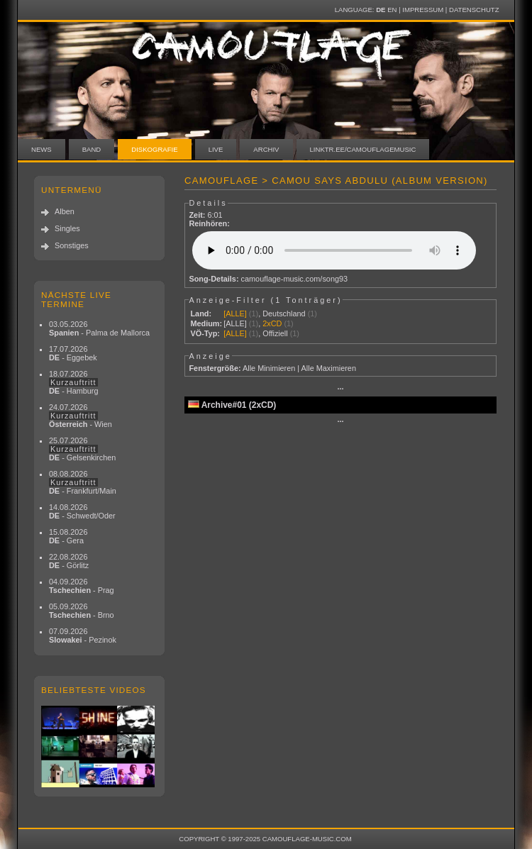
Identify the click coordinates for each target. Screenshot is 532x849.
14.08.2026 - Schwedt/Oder (82, 511)
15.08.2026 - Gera (68, 536)
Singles (67, 228)
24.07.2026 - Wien (80, 415)
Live (216, 149)
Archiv (266, 149)
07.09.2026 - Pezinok (82, 635)
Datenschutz (474, 9)
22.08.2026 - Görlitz (69, 561)
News (41, 149)
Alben (64, 211)
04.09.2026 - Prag (81, 585)
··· (340, 388)
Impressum (422, 9)
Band (91, 149)
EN (392, 9)
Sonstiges (72, 245)
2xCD (272, 323)
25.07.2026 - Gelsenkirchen (82, 449)
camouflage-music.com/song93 (294, 278)
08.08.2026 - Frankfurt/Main (82, 482)
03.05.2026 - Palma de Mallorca (99, 328)
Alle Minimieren (269, 368)
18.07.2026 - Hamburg (74, 382)
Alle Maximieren (328, 368)
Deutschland (283, 313)
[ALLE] (235, 313)
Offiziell (274, 333)
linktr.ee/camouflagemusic (363, 149)
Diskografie (154, 149)
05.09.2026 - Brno (81, 610)
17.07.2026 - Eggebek (73, 353)
